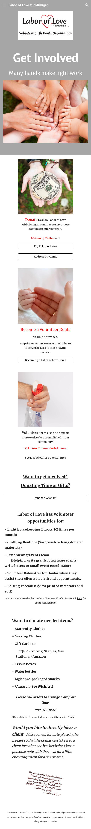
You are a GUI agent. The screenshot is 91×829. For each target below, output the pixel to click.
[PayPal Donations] (45, 246)
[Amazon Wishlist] (45, 498)
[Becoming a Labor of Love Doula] (45, 360)
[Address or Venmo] (45, 257)
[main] (45, 57)
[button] (4, 5)
